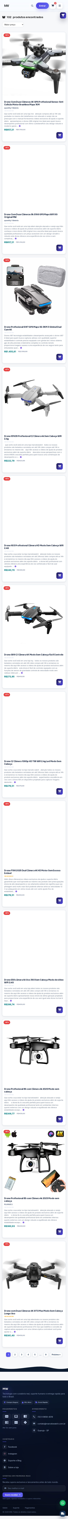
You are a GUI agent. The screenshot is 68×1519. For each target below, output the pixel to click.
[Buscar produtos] (29, 6)
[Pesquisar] (32, 5)
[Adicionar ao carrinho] (59, 135)
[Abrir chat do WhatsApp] (63, 1503)
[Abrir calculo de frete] (63, 1514)
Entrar (42, 5)
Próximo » (56, 1355)
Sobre (5, 1508)
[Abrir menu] (60, 6)
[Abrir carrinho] (53, 6)
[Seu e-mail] (34, 1488)
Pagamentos (30, 1508)
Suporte (16, 1508)
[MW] (7, 6)
